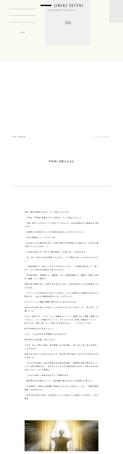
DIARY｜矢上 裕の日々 (103, 137)
